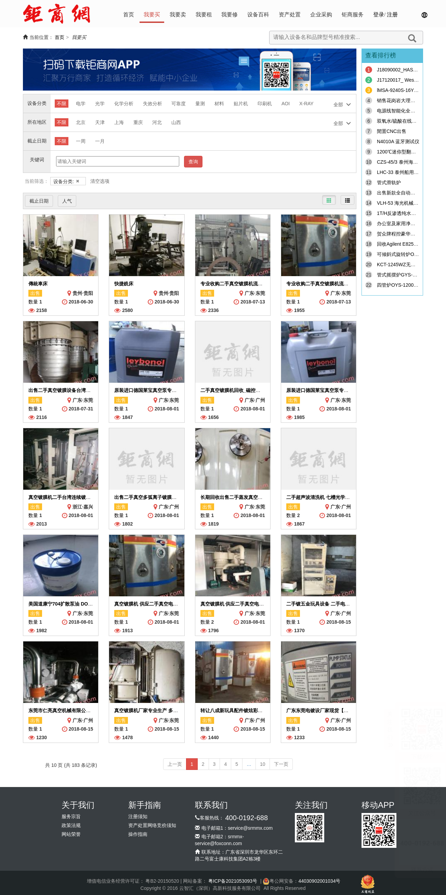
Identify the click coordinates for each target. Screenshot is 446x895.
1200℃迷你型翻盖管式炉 (403, 151)
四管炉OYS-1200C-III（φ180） (410, 285)
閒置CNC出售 (391, 131)
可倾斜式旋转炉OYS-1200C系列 (411, 254)
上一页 (175, 764)
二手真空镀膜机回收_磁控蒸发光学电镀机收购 (249, 390)
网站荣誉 (71, 834)
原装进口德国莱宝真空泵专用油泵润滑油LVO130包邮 (170, 390)
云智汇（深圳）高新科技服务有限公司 (220, 888)
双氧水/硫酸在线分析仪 (401, 121)
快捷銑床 (123, 283)
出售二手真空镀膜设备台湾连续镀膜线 (69, 390)
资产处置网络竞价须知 (152, 825)
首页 (128, 14)
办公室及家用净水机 (398, 223)
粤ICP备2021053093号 (232, 881)
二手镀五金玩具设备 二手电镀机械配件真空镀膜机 (339, 604)
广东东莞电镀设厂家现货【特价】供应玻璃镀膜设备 (341, 710)
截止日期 (39, 201)
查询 (193, 161)
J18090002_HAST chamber (406, 69)
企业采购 (321, 14)
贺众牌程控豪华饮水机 (401, 233)
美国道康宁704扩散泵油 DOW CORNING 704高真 (81, 604)
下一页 (281, 764)
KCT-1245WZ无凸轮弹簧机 (406, 264)
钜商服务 (353, 14)
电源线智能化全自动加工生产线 (410, 110)
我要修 (229, 14)
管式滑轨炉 (389, 182)
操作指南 (137, 834)
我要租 (204, 14)
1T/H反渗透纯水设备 (399, 213)
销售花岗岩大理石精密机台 (405, 100)
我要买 (152, 14)
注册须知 (137, 816)
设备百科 (258, 14)
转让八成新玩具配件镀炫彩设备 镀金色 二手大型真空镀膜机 (264, 710)
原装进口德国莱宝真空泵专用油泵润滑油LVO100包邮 (342, 390)
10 (262, 764)
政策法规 (71, 825)
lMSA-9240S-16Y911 (399, 90)
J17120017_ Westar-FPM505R (410, 80)
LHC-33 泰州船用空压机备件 (407, 172)
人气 (67, 201)
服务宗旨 (71, 816)
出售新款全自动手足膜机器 (405, 192)
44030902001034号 (319, 881)
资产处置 (290, 14)
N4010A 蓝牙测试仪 (398, 141)
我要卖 (178, 14)
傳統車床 (38, 283)
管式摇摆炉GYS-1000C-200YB (410, 274)
